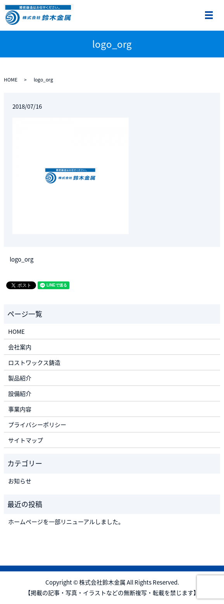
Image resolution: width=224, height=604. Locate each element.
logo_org (21, 259)
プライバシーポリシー (37, 424)
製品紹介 (19, 378)
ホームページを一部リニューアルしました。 (66, 521)
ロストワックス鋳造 (34, 362)
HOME (10, 79)
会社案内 (19, 347)
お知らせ (19, 481)
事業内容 (19, 409)
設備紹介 (19, 393)
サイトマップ (25, 440)
